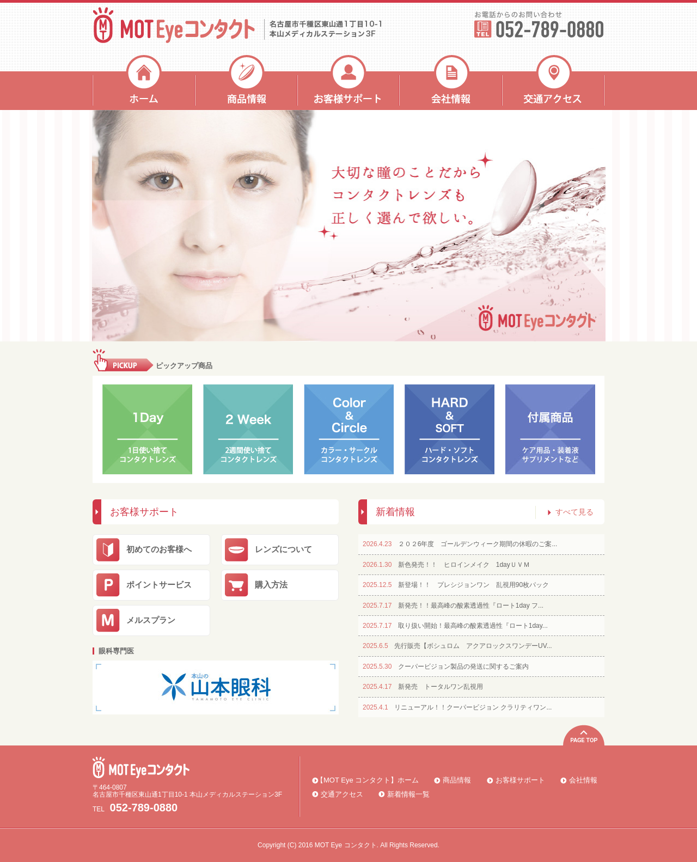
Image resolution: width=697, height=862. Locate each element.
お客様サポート (348, 82)
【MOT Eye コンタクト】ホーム (367, 780)
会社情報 (451, 82)
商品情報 (246, 82)
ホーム (144, 82)
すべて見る (571, 512)
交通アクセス (553, 82)
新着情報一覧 (408, 794)
